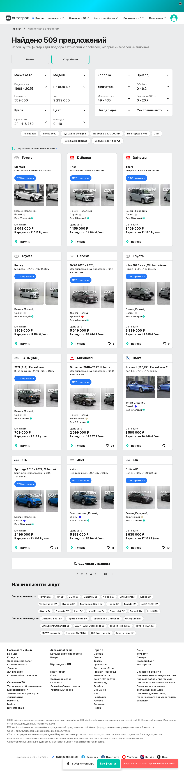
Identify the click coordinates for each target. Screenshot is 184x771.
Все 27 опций (134, 409)
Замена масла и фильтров (23, 693)
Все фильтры (108, 763)
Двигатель (106, 87)
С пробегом (70, 59)
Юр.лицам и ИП (132, 18)
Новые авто (54, 18)
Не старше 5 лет (137, 133)
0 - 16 (57, 124)
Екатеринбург (145, 660)
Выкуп (54, 657)
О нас (53, 675)
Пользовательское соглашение (156, 682)
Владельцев (107, 110)
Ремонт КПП (14, 700)
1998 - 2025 (23, 88)
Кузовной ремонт (18, 689)
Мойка (11, 704)
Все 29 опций (22, 218)
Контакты (56, 682)
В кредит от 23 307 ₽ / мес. (31, 538)
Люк (156, 133)
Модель (59, 75)
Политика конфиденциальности (156, 675)
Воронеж (99, 704)
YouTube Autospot (61, 689)
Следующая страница (92, 563)
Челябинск (99, 696)
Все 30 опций (22, 524)
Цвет (57, 110)
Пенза (97, 657)
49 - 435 (104, 100)
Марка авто (23, 75)
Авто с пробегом (104, 18)
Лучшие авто (15, 671)
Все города (144, 664)
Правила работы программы (154, 678)
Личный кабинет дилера (65, 686)
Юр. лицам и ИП (60, 664)
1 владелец (49, 133)
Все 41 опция (78, 320)
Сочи (140, 650)
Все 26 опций (22, 316)
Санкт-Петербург (104, 678)
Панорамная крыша (75, 140)
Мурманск (99, 689)
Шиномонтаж (15, 707)
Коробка (104, 75)
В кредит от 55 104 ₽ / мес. (87, 538)
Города (98, 650)
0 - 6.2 (142, 88)
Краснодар (100, 664)
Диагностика (15, 696)
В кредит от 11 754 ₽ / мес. (31, 334)
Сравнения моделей (19, 660)
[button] (180, 3)
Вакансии (142, 700)
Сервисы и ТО (77, 18)
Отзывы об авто (17, 664)
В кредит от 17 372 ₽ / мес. (143, 538)
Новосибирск (101, 675)
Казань (97, 660)
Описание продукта (149, 671)
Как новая (30, 133)
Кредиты (12, 657)
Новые (30, 59)
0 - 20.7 (142, 100)
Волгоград (100, 682)
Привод (143, 75)
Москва (98, 653)
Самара (141, 657)
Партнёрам (57, 671)
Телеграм (89, 757)
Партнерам (156, 18)
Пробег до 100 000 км (106, 133)
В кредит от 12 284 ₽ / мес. (87, 232)
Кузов (18, 110)
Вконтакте (110, 757)
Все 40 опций (78, 520)
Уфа (95, 693)
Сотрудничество (61, 678)
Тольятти (142, 653)
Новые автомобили (20, 650)
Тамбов (98, 686)
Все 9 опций (21, 418)
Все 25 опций (78, 218)
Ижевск (98, 700)
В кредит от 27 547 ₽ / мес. (87, 436)
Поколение (61, 87)
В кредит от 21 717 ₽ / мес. (31, 232)
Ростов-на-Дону (103, 668)
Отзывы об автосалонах (22, 675)
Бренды (12, 653)
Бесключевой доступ (108, 140)
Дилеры (12, 668)
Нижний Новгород (104, 671)
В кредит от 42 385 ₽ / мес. (143, 334)
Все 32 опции (134, 316)
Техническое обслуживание (24, 686)
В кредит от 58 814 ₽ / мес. (87, 334)
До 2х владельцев (75, 133)
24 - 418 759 (24, 124)
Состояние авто (149, 110)
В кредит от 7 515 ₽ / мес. (30, 436)
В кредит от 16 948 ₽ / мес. (143, 436)
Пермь (97, 707)
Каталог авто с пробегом (66, 653)
